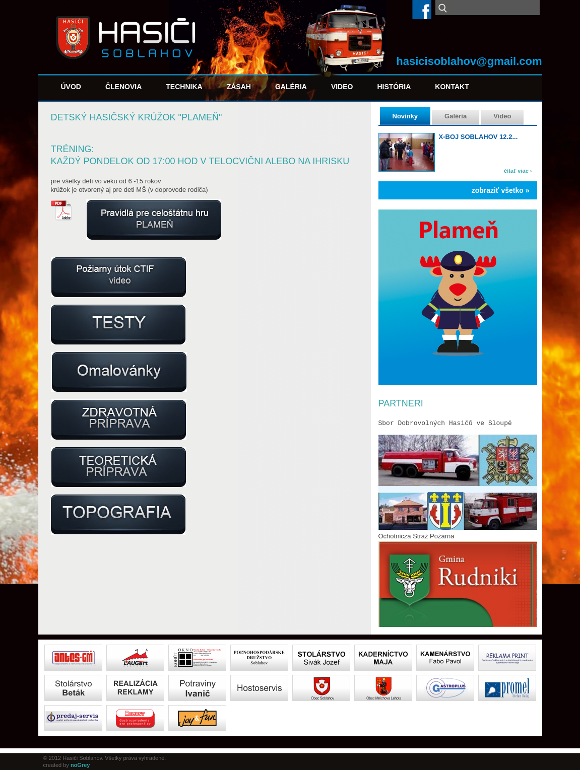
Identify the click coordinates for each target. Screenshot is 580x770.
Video (342, 87)
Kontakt (452, 87)
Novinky (405, 116)
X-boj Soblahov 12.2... (478, 137)
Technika (184, 87)
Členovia (123, 87)
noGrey (80, 765)
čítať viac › (518, 171)
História (394, 87)
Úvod (71, 87)
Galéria (291, 87)
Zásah (239, 87)
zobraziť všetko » (501, 190)
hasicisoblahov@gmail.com (469, 61)
